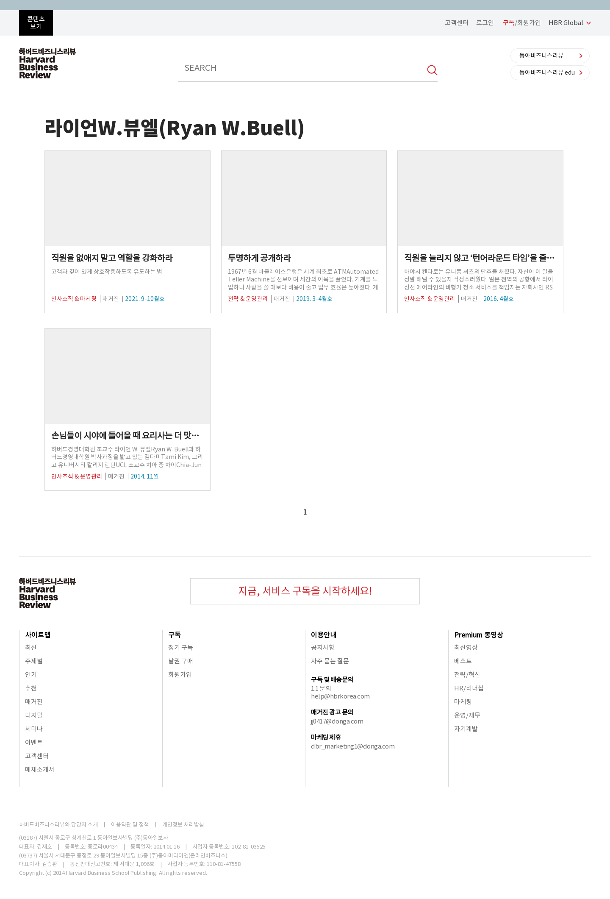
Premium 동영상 (478, 635)
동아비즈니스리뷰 (541, 55)
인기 (31, 675)
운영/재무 (467, 715)
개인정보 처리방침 (183, 824)
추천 (31, 688)
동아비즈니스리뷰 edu (547, 72)
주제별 (34, 661)
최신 (31, 647)
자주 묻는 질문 (330, 661)
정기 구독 (180, 647)
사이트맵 (37, 635)
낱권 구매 (180, 661)
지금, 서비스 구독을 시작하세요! (305, 591)
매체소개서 (40, 769)
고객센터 (457, 23)
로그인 (485, 23)
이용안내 (323, 635)
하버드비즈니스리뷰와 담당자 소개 (58, 824)
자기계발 (466, 729)
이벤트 (34, 742)
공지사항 (323, 647)
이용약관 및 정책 (130, 824)
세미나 (34, 729)
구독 (174, 635)
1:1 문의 (321, 689)
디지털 (34, 715)
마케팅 (463, 702)
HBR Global (566, 23)
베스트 (463, 661)
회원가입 (180, 675)
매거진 (34, 702)
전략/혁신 (467, 675)
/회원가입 (522, 23)
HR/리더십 (469, 688)
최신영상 (466, 647)
